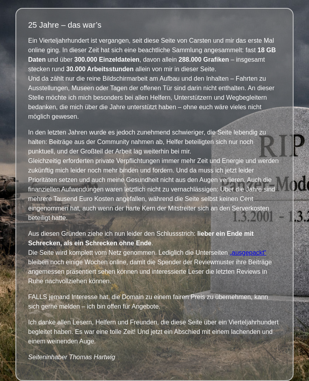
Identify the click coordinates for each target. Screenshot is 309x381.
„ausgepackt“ (248, 252)
